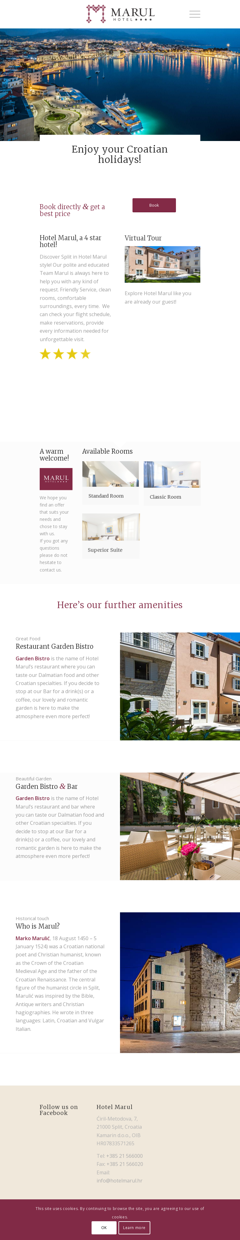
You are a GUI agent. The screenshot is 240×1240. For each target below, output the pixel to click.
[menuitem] (191, 14)
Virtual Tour (143, 253)
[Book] (154, 205)
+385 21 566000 (124, 1155)
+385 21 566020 (125, 1164)
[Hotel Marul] (120, 14)
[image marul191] (81, 390)
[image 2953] (53, 390)
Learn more (134, 1227)
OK (104, 1227)
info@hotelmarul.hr (119, 1180)
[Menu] (191, 14)
